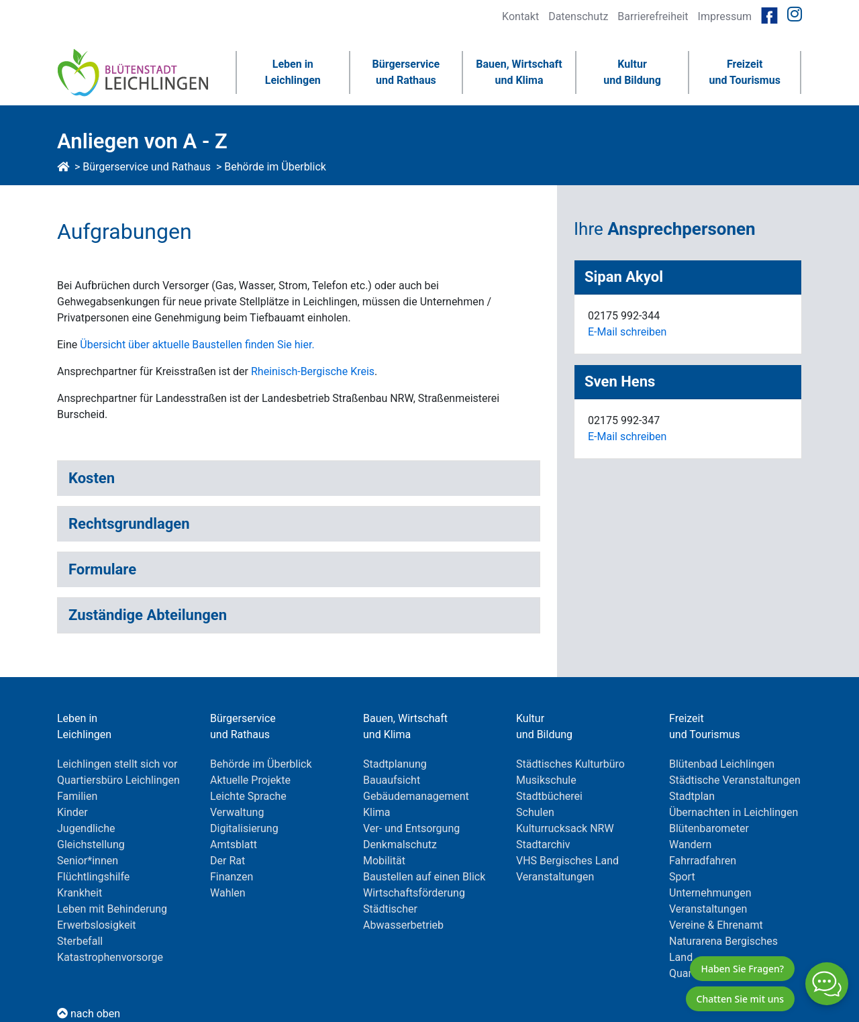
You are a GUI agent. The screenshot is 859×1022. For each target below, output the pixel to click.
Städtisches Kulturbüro (570, 764)
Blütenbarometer (709, 828)
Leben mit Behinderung (112, 909)
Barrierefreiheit (652, 16)
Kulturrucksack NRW (565, 828)
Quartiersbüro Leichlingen (118, 780)
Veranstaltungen (555, 876)
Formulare (102, 569)
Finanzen (231, 876)
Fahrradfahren (702, 860)
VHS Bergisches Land (567, 860)
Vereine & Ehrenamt (716, 925)
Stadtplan (692, 796)
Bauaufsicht (391, 780)
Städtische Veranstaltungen (735, 780)
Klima (377, 812)
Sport (682, 876)
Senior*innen (87, 860)
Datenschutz (578, 16)
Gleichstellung (91, 844)
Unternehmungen (710, 892)
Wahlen (228, 892)
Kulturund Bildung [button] (632, 72)
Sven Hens (620, 382)
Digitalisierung (244, 828)
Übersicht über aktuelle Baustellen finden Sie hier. (197, 344)
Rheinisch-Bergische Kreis (311, 371)
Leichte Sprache (248, 796)
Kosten (91, 478)
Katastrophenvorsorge (110, 957)
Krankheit (79, 892)
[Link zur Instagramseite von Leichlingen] (794, 14)
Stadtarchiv (543, 844)
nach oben (88, 1013)
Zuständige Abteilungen (147, 615)
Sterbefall (80, 941)
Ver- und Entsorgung (411, 828)
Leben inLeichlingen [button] (293, 72)
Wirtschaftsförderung (414, 892)
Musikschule (546, 780)
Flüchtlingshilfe (93, 876)
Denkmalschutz (400, 844)
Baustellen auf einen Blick (424, 876)
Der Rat (227, 860)
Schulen (535, 812)
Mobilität (384, 860)
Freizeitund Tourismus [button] (744, 72)
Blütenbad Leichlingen (721, 764)
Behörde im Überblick (275, 166)
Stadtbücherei (549, 796)
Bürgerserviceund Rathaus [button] (406, 72)
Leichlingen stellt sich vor (117, 764)
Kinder (72, 812)
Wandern (690, 844)
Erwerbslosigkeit (96, 925)
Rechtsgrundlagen (129, 523)
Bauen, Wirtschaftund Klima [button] (519, 72)
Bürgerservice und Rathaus (147, 166)
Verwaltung (237, 812)
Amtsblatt (233, 844)
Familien (77, 796)
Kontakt (520, 16)
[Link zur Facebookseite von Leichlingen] (769, 14)
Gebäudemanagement (416, 796)
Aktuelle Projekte (250, 780)
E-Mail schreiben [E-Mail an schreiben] (627, 331)
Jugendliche (86, 828)
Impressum (725, 16)
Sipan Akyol (624, 277)
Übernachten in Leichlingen (733, 812)
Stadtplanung (395, 764)
